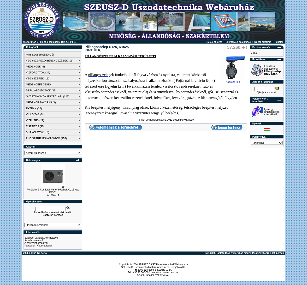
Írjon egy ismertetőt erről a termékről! (272, 112)
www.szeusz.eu (171, 272)
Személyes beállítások (238, 42)
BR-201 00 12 (68, 42)
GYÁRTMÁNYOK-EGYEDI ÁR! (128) (47, 96)
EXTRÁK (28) (34, 108)
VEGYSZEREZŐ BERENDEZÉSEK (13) (49, 60)
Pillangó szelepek (49, 42)
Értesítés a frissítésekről (272, 70)
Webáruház (29, 42)
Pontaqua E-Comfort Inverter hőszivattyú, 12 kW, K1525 (53, 191)
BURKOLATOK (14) (37, 132)
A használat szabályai (35, 243)
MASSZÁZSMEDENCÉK (40, 54)
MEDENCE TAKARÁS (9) (41, 102)
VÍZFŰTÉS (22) (35, 120)
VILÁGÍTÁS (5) (34, 114)
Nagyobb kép (232, 80)
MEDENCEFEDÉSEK (38, 84)
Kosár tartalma (262, 42)
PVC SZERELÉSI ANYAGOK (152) (46, 138)
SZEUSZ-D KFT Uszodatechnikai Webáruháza (163, 264)
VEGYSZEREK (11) (37, 78)
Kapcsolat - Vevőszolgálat (38, 245)
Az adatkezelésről (33, 240)
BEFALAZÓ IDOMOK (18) (41, 90)
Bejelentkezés (214, 42)
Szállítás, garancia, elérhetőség (41, 237)
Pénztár (279, 42)
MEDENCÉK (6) (35, 66)
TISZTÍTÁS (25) (35, 126)
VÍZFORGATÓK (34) (38, 72)
